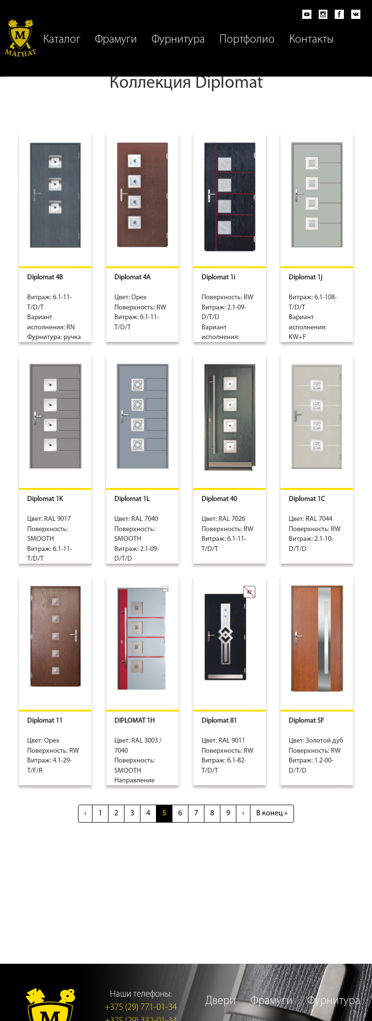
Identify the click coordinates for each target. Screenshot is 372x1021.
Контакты (311, 40)
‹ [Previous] (85, 813)
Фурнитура (178, 40)
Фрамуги (116, 40)
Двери (220, 1001)
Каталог (61, 40)
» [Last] (272, 813)
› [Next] (243, 813)
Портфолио (247, 40)
